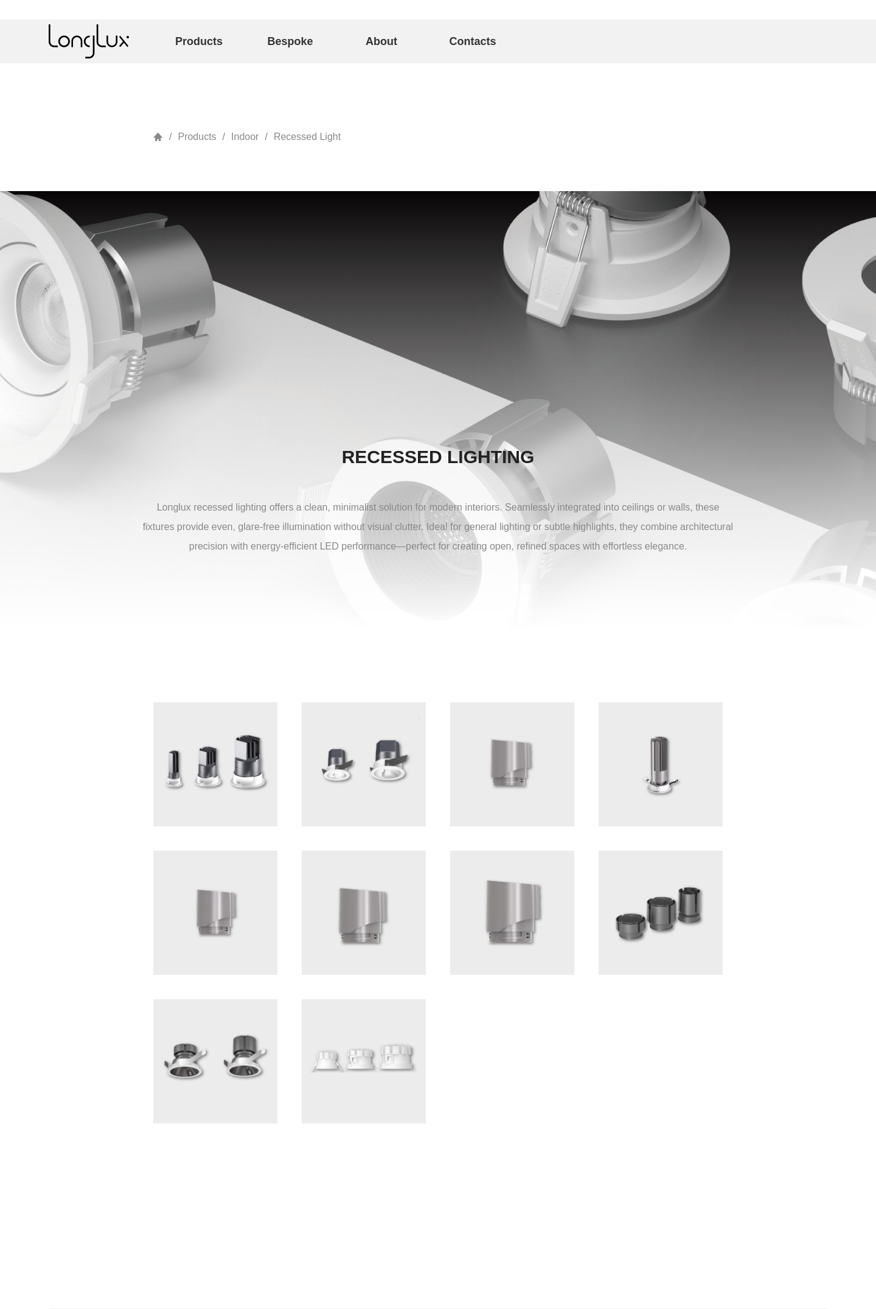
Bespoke (290, 41)
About (381, 41)
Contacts (472, 41)
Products (199, 41)
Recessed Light (307, 136)
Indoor (245, 136)
